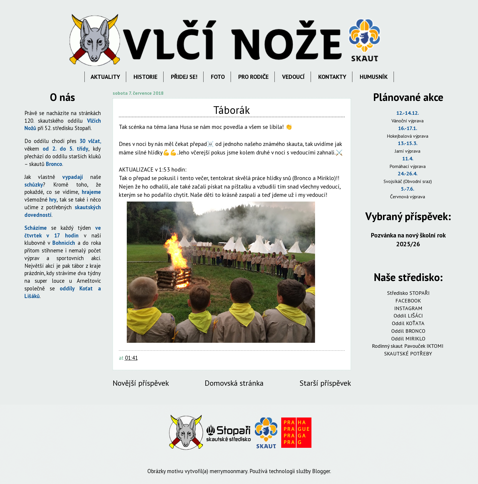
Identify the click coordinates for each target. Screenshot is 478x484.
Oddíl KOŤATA (408, 323)
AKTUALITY (105, 77)
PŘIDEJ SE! (184, 77)
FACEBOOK (408, 300)
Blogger (321, 471)
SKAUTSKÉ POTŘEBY (408, 353)
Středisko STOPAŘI (408, 293)
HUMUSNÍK (374, 77)
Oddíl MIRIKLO (408, 338)
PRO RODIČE (253, 77)
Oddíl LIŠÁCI (408, 315)
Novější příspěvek (141, 383)
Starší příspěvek (325, 383)
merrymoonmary (228, 471)
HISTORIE (145, 77)
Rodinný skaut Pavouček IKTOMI (408, 345)
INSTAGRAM (408, 308)
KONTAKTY (332, 77)
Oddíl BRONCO (408, 330)
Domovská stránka (234, 383)
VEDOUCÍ (293, 77)
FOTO (218, 77)
